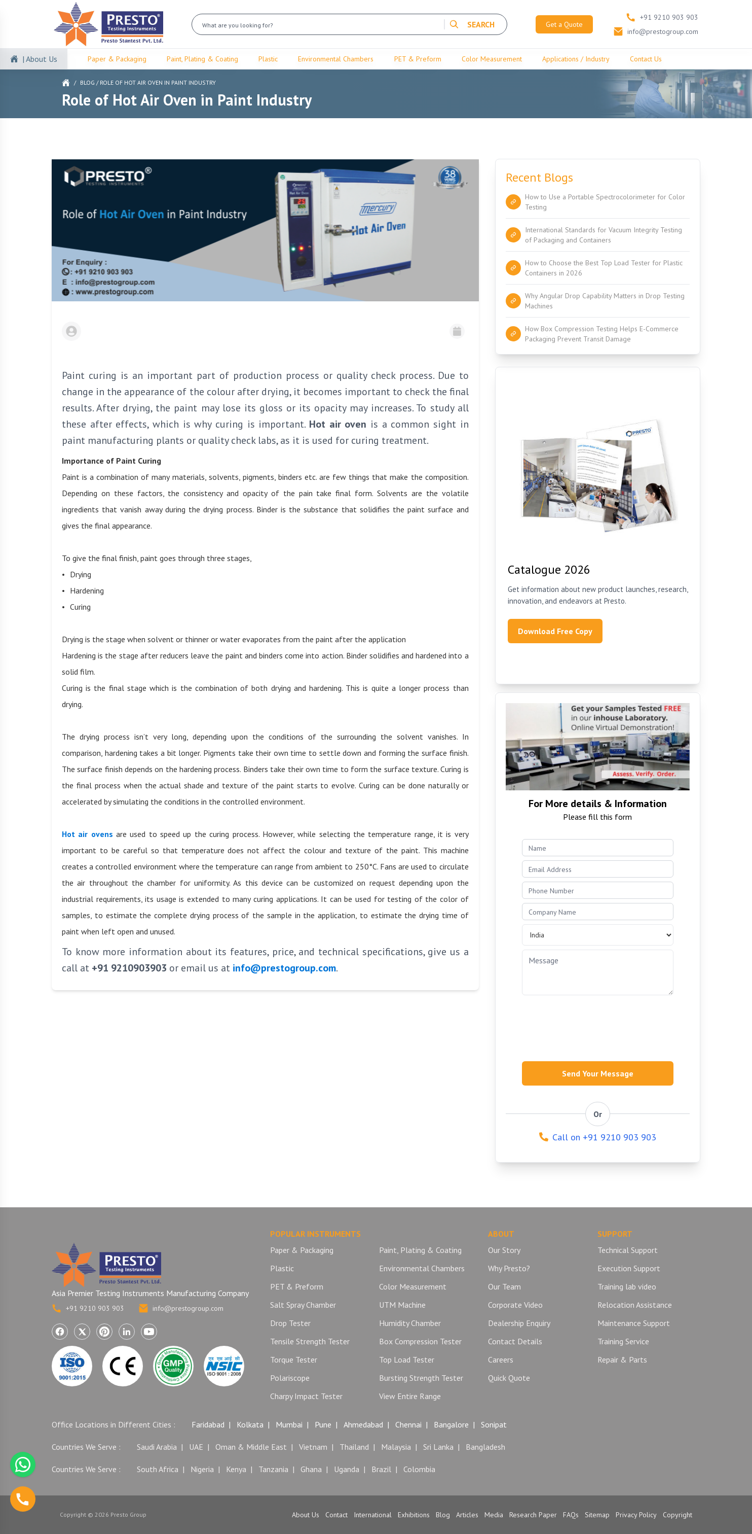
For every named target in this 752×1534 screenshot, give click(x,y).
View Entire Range (410, 1396)
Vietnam (313, 1447)
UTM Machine (402, 1305)
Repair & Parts (622, 1359)
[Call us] (22, 1499)
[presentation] (599, 1025)
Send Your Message (597, 1073)
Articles (467, 1514)
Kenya (236, 1469)
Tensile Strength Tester (310, 1341)
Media (493, 1514)
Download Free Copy (555, 631)
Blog (87, 82)
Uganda (346, 1469)
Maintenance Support (633, 1323)
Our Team (504, 1286)
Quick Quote (509, 1378)
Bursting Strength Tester (421, 1378)
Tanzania (273, 1469)
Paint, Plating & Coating (202, 58)
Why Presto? (509, 1268)
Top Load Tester (406, 1359)
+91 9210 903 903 (88, 1308)
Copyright (677, 1514)
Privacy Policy (636, 1514)
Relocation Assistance (634, 1305)
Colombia (419, 1469)
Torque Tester (293, 1359)
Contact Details (515, 1341)
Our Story (504, 1250)
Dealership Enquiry (519, 1323)
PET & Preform (417, 58)
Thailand (354, 1447)
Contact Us (646, 58)
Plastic (268, 58)
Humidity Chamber (410, 1323)
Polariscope (290, 1378)
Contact (336, 1514)
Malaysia (396, 1447)
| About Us (39, 59)
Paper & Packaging (117, 58)
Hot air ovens (87, 834)
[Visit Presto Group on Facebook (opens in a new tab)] (60, 1331)
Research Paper (533, 1514)
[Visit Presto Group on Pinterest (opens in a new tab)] (104, 1331)
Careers (500, 1359)
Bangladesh (485, 1447)
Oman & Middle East (251, 1447)
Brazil (381, 1469)
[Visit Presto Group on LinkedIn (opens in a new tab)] (127, 1331)
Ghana (311, 1469)
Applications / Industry (576, 58)
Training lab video (626, 1286)
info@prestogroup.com (180, 1308)
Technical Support (627, 1250)
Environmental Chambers (335, 58)
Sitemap (597, 1514)
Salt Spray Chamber (303, 1305)
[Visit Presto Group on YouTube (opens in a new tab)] (149, 1331)
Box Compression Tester (420, 1341)
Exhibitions (414, 1514)
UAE (196, 1447)
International (373, 1514)
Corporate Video (515, 1305)
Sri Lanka (438, 1447)
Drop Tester (290, 1323)
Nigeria (202, 1469)
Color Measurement (492, 58)
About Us (305, 1514)
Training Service (623, 1341)
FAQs (571, 1514)
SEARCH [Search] (472, 24)
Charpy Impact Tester (306, 1396)
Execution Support (628, 1268)
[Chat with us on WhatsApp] (22, 1464)
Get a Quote (564, 24)
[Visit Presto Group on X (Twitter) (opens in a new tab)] (82, 1331)
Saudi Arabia (157, 1447)
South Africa (157, 1469)
